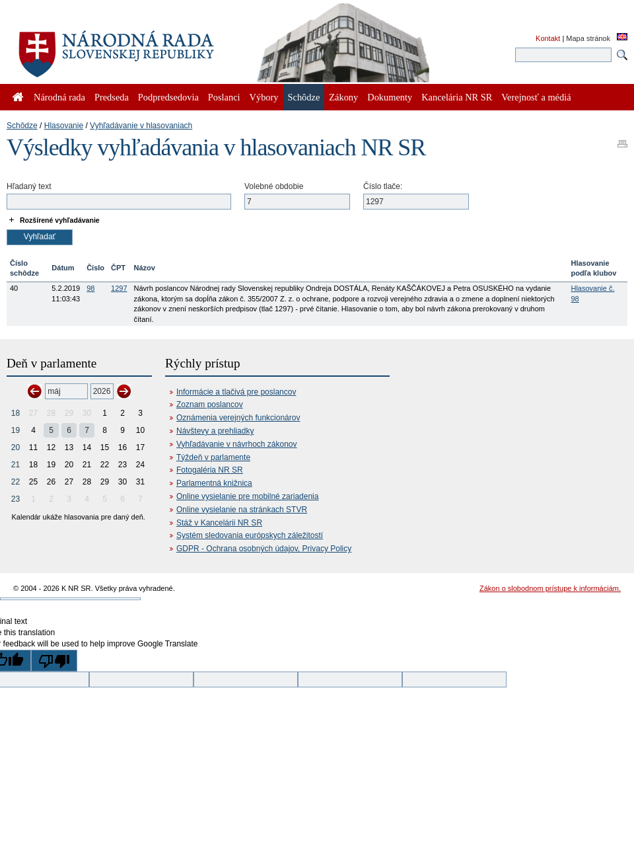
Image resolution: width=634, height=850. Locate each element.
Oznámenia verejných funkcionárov (238, 417)
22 (15, 481)
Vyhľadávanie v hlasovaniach (141, 125)
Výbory (264, 97)
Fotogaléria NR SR (209, 470)
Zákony (343, 97)
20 (15, 447)
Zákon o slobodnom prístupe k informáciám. (550, 588)
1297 (119, 288)
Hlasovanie (63, 125)
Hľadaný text (29, 186)
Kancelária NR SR (456, 97)
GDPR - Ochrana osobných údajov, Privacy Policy (263, 548)
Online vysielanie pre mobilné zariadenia (247, 496)
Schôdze (22, 125)
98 (90, 288)
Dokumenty (389, 97)
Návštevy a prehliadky (215, 431)
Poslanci (224, 97)
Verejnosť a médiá (536, 97)
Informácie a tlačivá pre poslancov (236, 392)
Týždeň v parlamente (213, 457)
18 (15, 413)
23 (15, 499)
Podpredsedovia (168, 97)
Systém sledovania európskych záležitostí (249, 535)
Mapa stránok (588, 38)
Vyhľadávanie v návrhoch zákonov (236, 444)
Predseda (111, 97)
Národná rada (59, 97)
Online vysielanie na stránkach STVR (241, 509)
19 (15, 430)
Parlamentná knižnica (214, 483)
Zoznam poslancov (209, 404)
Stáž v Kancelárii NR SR (219, 522)
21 (15, 464)
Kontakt (548, 38)
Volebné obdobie (273, 186)
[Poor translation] (54, 661)
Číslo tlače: (382, 186)
